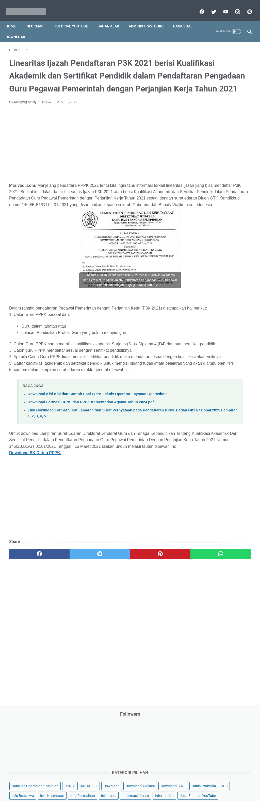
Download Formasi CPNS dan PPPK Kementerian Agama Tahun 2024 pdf (91, 467)
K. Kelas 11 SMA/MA (212, 523)
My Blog (229, 244)
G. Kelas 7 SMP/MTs (212, 487)
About (150, 782)
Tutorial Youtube (204, 404)
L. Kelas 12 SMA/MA (212, 532)
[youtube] (221, 6)
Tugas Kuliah (229, 385)
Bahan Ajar (112, 18)
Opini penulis (201, 253)
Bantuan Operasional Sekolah (214, 118)
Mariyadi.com (137, 793)
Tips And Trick (233, 375)
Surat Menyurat (203, 375)
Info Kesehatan (203, 166)
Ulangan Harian (235, 404)
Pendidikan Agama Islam (210, 282)
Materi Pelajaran (204, 244)
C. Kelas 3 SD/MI (209, 452)
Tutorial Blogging (222, 394)
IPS (194, 157)
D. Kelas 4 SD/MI (209, 461)
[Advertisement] (89, 167)
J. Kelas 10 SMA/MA (212, 514)
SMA (225, 365)
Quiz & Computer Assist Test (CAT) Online (218, 353)
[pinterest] (245, 6)
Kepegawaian (202, 215)
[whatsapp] (150, 631)
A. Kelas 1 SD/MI (209, 434)
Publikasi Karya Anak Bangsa (214, 340)
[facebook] (197, 6)
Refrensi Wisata (203, 365)
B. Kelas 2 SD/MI (209, 443)
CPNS (195, 128)
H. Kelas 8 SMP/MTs (212, 496)
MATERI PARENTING (207, 234)
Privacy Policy (95, 782)
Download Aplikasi (205, 137)
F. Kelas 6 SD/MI (208, 478)
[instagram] (233, 6)
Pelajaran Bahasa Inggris (211, 273)
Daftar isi (190, 782)
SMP (239, 365)
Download (48, 28)
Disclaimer (71, 782)
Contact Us (168, 782)
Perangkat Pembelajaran (210, 321)
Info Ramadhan (233, 166)
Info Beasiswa (214, 157)
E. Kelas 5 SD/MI (209, 470)
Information (200, 186)
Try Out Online (202, 385)
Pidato (241, 321)
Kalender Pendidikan (207, 205)
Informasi (38, 18)
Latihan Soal (201, 224)
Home (14, 18)
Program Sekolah (204, 331)
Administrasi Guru (149, 18)
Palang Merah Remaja (208, 263)
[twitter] (209, 6)
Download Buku (203, 147)
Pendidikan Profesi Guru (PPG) (215, 292)
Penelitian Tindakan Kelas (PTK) (216, 302)
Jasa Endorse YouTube (209, 195)
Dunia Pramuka (234, 147)
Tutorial (197, 394)
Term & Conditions (125, 782)
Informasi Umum (226, 176)
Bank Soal (18, 28)
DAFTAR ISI (215, 128)
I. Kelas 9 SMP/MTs (211, 505)
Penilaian (198, 311)
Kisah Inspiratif (231, 215)
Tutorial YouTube (74, 18)
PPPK (221, 253)
